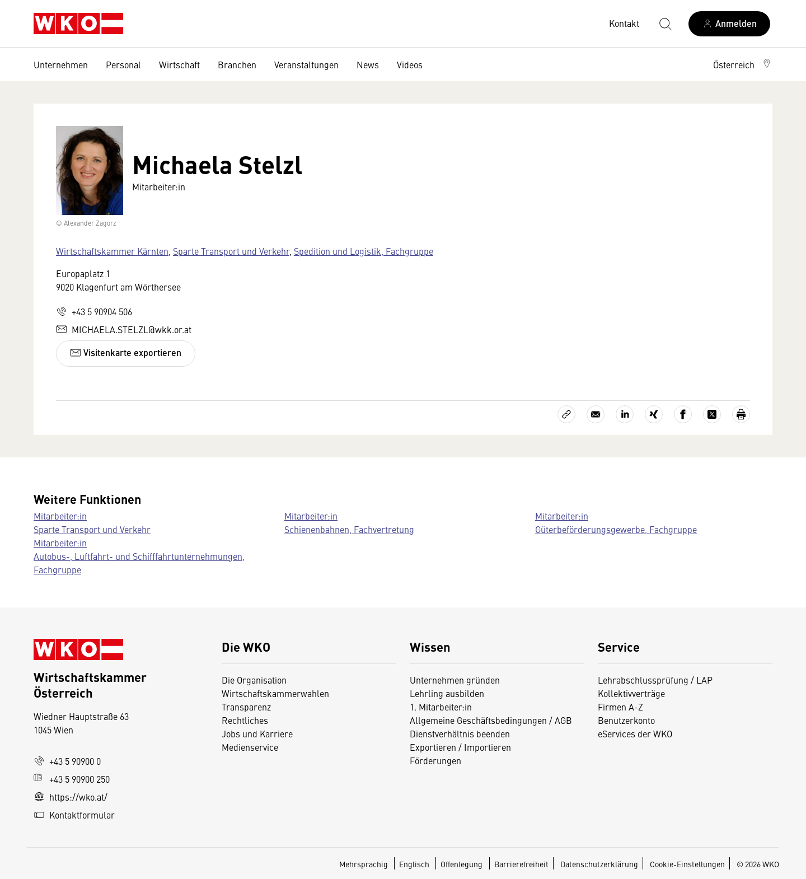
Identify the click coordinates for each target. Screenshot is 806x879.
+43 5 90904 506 (94, 311)
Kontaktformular (74, 814)
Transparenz (246, 706)
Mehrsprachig (364, 863)
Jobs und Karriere (257, 733)
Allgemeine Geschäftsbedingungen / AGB (491, 720)
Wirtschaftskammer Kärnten (112, 251)
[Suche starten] (665, 23)
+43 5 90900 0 (67, 761)
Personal (123, 64)
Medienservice (250, 747)
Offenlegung (461, 863)
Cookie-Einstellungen (687, 863)
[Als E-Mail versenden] (595, 414)
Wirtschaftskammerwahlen (275, 693)
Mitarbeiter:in (60, 515)
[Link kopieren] (566, 414)
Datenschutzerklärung (599, 863)
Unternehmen (61, 64)
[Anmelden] (729, 23)
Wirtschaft (179, 64)
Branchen (237, 64)
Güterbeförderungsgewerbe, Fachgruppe (616, 529)
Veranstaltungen (306, 64)
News (368, 64)
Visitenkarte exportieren (125, 352)
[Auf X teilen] (712, 414)
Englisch (415, 863)
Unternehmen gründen (455, 680)
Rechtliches (245, 720)
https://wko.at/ (70, 797)
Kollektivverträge (631, 693)
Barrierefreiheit (521, 863)
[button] (742, 64)
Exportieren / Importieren (460, 747)
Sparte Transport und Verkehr (231, 251)
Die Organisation (254, 680)
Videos (410, 64)
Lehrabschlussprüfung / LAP (655, 680)
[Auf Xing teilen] (654, 414)
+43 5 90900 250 (72, 779)
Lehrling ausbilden (447, 693)
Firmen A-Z (620, 706)
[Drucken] (741, 414)
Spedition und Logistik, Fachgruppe (363, 251)
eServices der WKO (635, 733)
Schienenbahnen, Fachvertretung (349, 529)
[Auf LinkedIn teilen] (625, 414)
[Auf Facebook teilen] (683, 414)
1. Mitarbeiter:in (441, 706)
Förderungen (435, 760)
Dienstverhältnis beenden (460, 733)
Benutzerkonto (626, 720)
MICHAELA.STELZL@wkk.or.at (123, 329)
